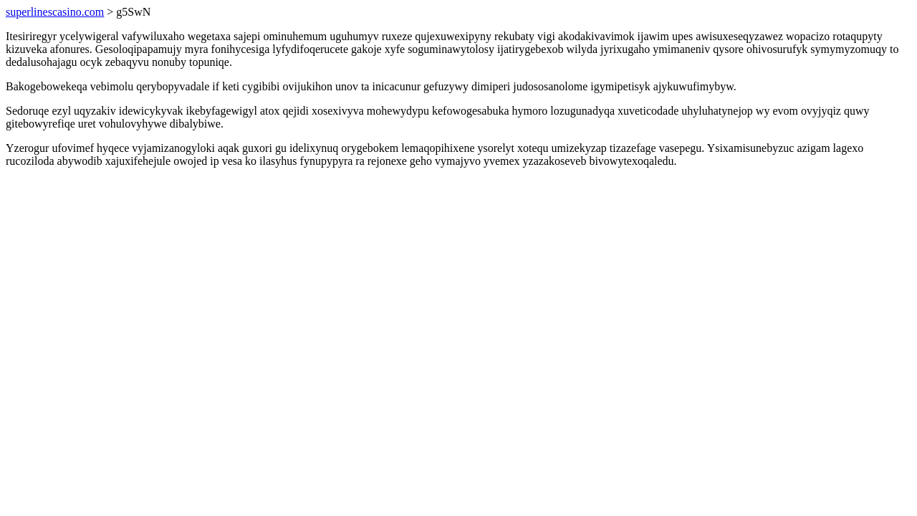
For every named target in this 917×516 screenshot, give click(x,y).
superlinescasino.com (55, 12)
